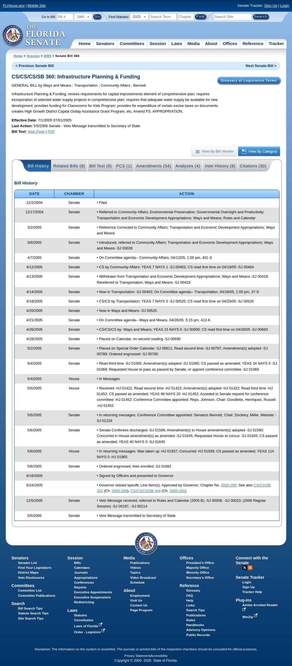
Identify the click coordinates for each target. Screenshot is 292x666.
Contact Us (138, 605)
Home (85, 43)
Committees (132, 43)
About (211, 43)
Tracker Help (252, 592)
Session (158, 43)
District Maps (28, 572)
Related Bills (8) (69, 166)
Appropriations (86, 577)
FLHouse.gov (14, 5)
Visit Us (136, 600)
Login (284, 5)
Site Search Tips (30, 618)
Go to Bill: (49, 17)
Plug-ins (244, 600)
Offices (230, 43)
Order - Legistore (90, 632)
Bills (77, 563)
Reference (253, 43)
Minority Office (197, 572)
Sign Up (270, 5)
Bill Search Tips (30, 608)
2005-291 (177, 491)
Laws (176, 43)
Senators (105, 43)
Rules (190, 620)
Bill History (38, 166)
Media (194, 43)
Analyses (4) (188, 166)
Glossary (193, 590)
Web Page (36, 131)
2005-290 (228, 485)
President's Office (200, 563)
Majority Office (197, 567)
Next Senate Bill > (261, 66)
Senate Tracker (250, 577)
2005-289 (119, 491)
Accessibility (159, 655)
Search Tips (195, 610)
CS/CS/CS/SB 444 (146, 491)
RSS (250, 567)
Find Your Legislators (34, 567)
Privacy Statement (137, 655)
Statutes (80, 615)
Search (18, 603)
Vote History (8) (220, 166)
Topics (135, 572)
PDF (51, 131)
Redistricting (84, 602)
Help (189, 600)
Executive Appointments (93, 592)
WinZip (250, 617)
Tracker (276, 43)
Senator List (27, 563)
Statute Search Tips (33, 613)
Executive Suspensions (92, 597)
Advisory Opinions (200, 630)
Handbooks (195, 625)
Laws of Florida (89, 626)
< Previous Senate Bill (35, 66)
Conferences (84, 582)
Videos (135, 567)
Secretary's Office (200, 577)
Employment (140, 595)
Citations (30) (253, 166)
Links (190, 605)
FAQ (189, 595)
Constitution (84, 620)
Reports (80, 587)
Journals (81, 572)
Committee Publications (36, 595)
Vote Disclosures (31, 577)
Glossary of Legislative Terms (249, 80)
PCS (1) (124, 166)
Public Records (198, 635)
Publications (139, 563)
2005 (47, 56)
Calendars (82, 567)
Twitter (244, 567)
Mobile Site (37, 5)
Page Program (141, 610)
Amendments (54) (153, 166)
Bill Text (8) (101, 166)
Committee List (30, 590)
